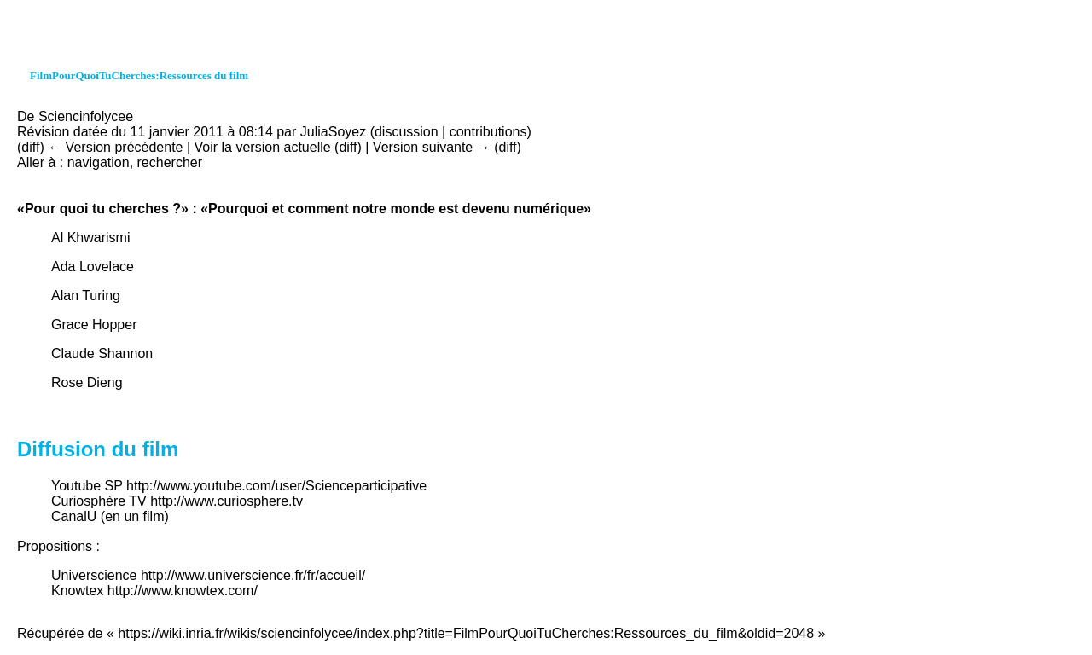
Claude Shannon (102, 353)
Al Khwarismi (90, 237)
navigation (98, 162)
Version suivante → (432, 147)
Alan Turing (85, 295)
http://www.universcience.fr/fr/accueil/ (253, 575)
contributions (488, 132)
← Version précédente (115, 147)
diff (30, 147)
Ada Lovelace (92, 266)
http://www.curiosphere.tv (226, 501)
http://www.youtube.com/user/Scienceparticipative (276, 485)
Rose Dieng (87, 382)
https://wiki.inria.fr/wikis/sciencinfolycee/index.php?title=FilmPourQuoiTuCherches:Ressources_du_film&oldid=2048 (466, 633)
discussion (407, 132)
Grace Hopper (94, 324)
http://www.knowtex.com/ (182, 590)
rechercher (169, 162)
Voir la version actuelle (263, 147)
